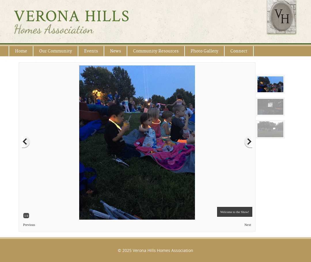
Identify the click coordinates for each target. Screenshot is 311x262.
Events (91, 51)
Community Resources (156, 51)
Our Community (55, 51)
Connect (238, 51)
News (115, 51)
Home (21, 51)
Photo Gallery (204, 51)
